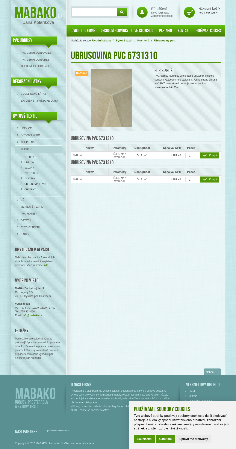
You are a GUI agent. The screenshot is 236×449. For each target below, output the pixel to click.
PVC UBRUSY (22, 40)
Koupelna (28, 142)
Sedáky (29, 167)
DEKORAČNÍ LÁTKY (27, 81)
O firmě (90, 30)
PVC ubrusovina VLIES (36, 52)
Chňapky (30, 189)
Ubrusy (29, 162)
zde (46, 265)
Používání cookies (208, 30)
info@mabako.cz (32, 315)
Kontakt (184, 30)
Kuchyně (27, 149)
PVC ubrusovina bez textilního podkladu (36, 63)
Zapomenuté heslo (161, 15)
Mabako (35, 13)
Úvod (75, 30)
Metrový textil (32, 206)
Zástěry (29, 178)
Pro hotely (29, 213)
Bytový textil (25, 116)
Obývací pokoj (31, 135)
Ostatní (26, 220)
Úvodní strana (101, 40)
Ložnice (26, 128)
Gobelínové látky (33, 93)
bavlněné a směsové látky (40, 100)
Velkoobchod (144, 30)
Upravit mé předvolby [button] (193, 439)
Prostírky (31, 173)
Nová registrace (160, 12)
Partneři (165, 30)
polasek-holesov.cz (58, 430)
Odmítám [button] (165, 439)
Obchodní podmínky (115, 30)
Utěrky (29, 157)
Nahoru (210, 372)
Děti (23, 199)
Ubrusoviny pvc (34, 184)
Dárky (25, 234)
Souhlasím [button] (144, 439)
